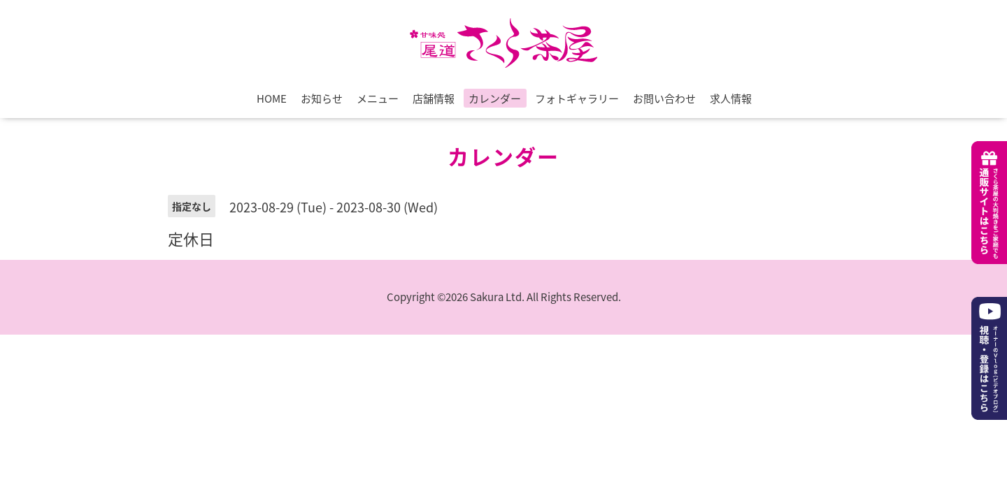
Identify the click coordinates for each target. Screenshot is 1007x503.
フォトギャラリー (577, 98)
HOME (272, 98)
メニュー (378, 98)
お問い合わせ (664, 98)
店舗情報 (434, 98)
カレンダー (495, 98)
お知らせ (322, 98)
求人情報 (731, 98)
